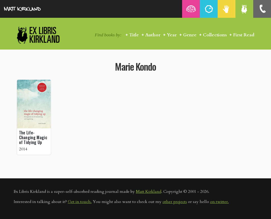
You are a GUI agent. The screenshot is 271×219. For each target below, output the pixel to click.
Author (153, 35)
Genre (190, 35)
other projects (175, 202)
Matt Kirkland (148, 191)
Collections (215, 35)
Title (134, 35)
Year (172, 35)
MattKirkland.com (29, 9)
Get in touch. (80, 202)
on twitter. (219, 202)
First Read (243, 35)
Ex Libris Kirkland (47, 34)
